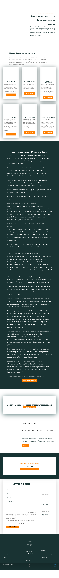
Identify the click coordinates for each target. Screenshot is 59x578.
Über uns (48, 3)
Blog (52, 3)
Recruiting (24, 437)
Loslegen (50, 38)
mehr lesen (25, 445)
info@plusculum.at (29, 560)
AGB (47, 557)
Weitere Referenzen (29, 380)
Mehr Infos (11, 95)
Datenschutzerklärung (46, 554)
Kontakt (43, 557)
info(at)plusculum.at (45, 504)
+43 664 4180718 (45, 495)
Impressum (43, 550)
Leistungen (40, 3)
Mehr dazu (40, 38)
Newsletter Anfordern (29, 469)
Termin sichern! (29, 407)
